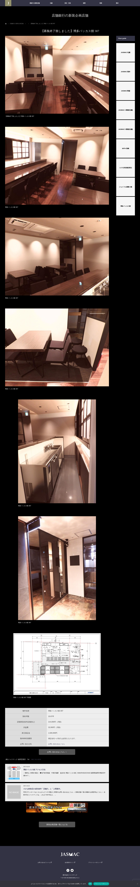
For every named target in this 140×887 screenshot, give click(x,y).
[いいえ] (137, 884)
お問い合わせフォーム (45, 862)
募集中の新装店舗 (35, 3)
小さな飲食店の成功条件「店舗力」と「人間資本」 (42, 789)
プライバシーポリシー (95, 862)
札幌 (51, 3)
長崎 (100, 3)
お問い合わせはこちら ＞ (57, 752)
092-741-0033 (36, 759)
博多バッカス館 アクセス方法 (34, 770)
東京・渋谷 (68, 3)
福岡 (84, 3)
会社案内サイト (70, 862)
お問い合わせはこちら (56, 744)
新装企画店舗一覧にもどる (57, 824)
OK (90, 884)
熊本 (117, 3)
